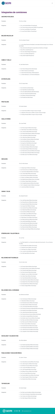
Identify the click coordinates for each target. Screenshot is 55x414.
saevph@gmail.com (27, 410)
